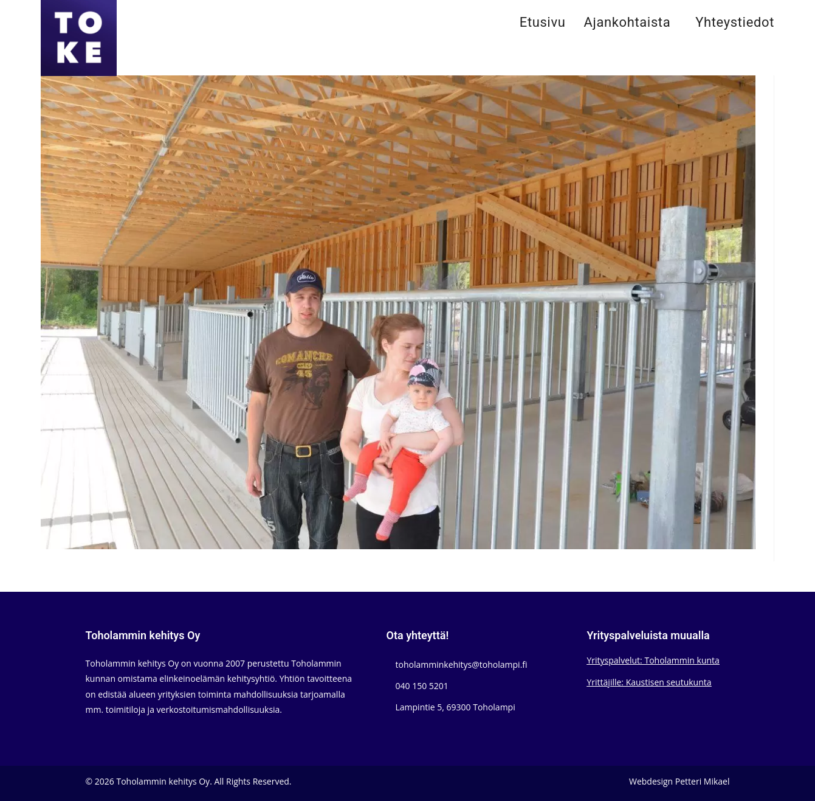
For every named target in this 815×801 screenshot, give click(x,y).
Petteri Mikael (702, 781)
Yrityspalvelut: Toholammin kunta (653, 660)
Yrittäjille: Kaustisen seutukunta (649, 682)
